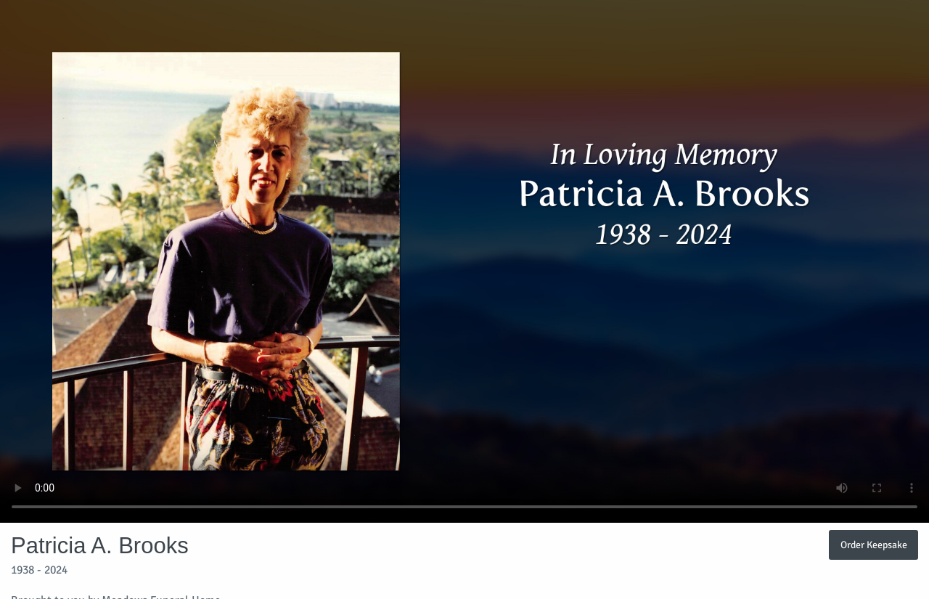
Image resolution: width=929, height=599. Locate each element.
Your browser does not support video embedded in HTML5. (464, 261)
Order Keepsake (873, 544)
